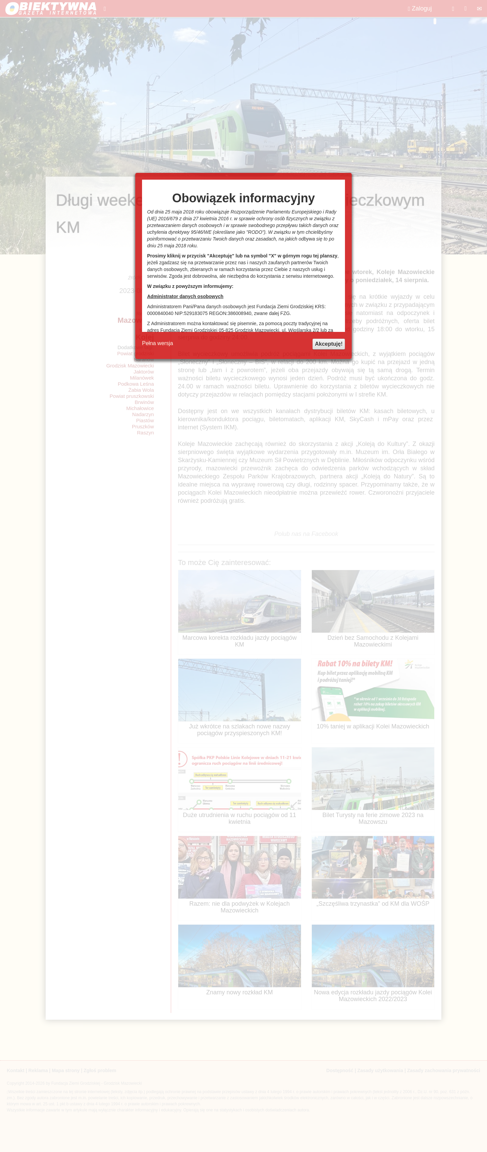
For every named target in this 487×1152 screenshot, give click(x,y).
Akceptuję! (329, 344)
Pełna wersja (157, 343)
